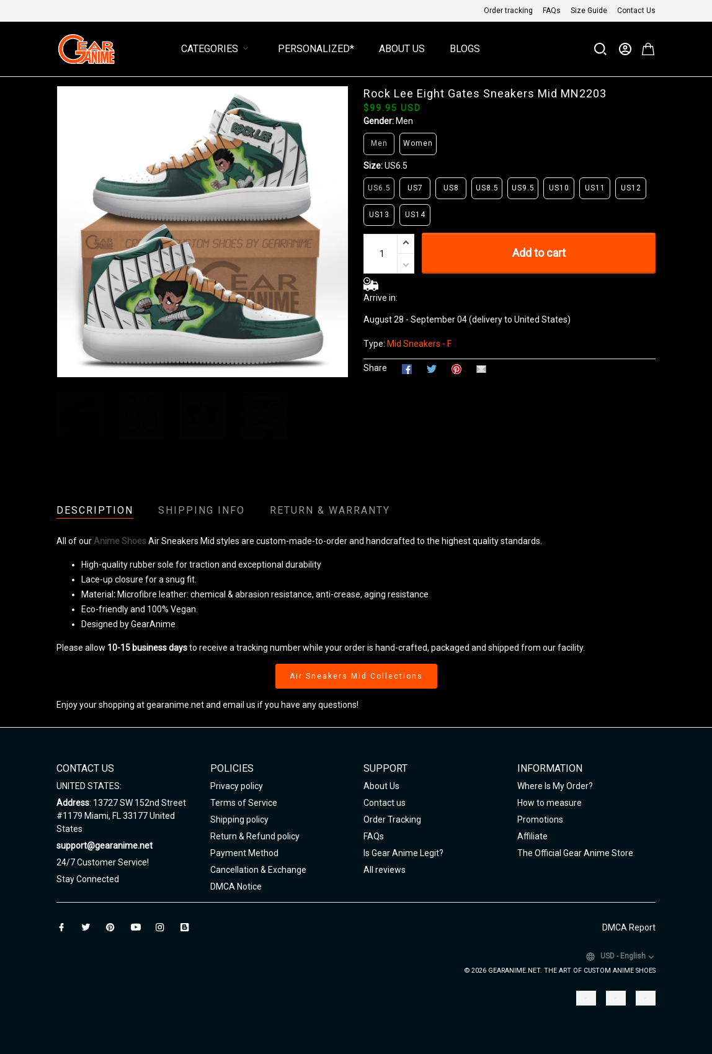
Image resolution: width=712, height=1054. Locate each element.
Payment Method (244, 853)
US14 (415, 214)
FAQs (552, 10)
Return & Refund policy (255, 836)
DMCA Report (629, 927)
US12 (631, 188)
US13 (379, 214)
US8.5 (487, 188)
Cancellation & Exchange (258, 870)
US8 (451, 188)
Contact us (384, 803)
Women (418, 143)
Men (404, 121)
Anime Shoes (120, 541)
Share (375, 368)
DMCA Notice (236, 886)
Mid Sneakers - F (419, 344)
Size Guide (589, 10)
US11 (595, 188)
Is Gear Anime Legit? (403, 853)
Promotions (540, 819)
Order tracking (508, 10)
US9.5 (523, 188)
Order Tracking (392, 819)
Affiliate (532, 836)
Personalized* (316, 49)
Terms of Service (243, 803)
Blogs (465, 49)
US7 (415, 188)
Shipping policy (239, 819)
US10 (559, 188)
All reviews (384, 870)
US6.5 (396, 166)
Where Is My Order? (555, 786)
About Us (402, 49)
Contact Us (636, 10)
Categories (217, 49)
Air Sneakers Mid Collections (356, 676)
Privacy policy (236, 786)
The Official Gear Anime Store (575, 853)
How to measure (549, 803)
